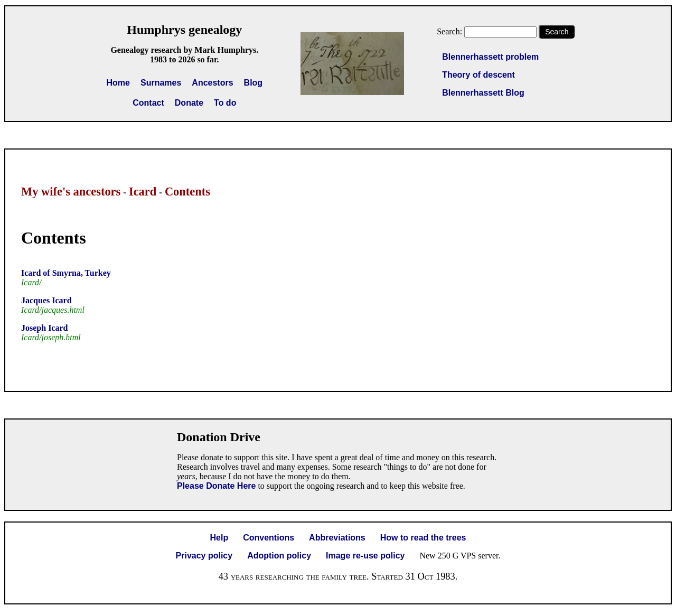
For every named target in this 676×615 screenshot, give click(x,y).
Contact (148, 102)
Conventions (268, 537)
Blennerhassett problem (490, 56)
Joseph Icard (44, 327)
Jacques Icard (46, 300)
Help (219, 537)
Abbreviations (337, 537)
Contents (187, 191)
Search (556, 31)
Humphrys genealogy (184, 29)
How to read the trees (423, 537)
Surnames (160, 82)
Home (118, 82)
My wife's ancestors (70, 191)
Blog (253, 82)
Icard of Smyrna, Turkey (66, 272)
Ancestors (212, 82)
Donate (189, 102)
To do (225, 102)
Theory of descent (478, 74)
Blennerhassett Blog (483, 92)
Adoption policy (279, 555)
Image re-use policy (365, 555)
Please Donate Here (216, 485)
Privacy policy (204, 555)
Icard (142, 191)
